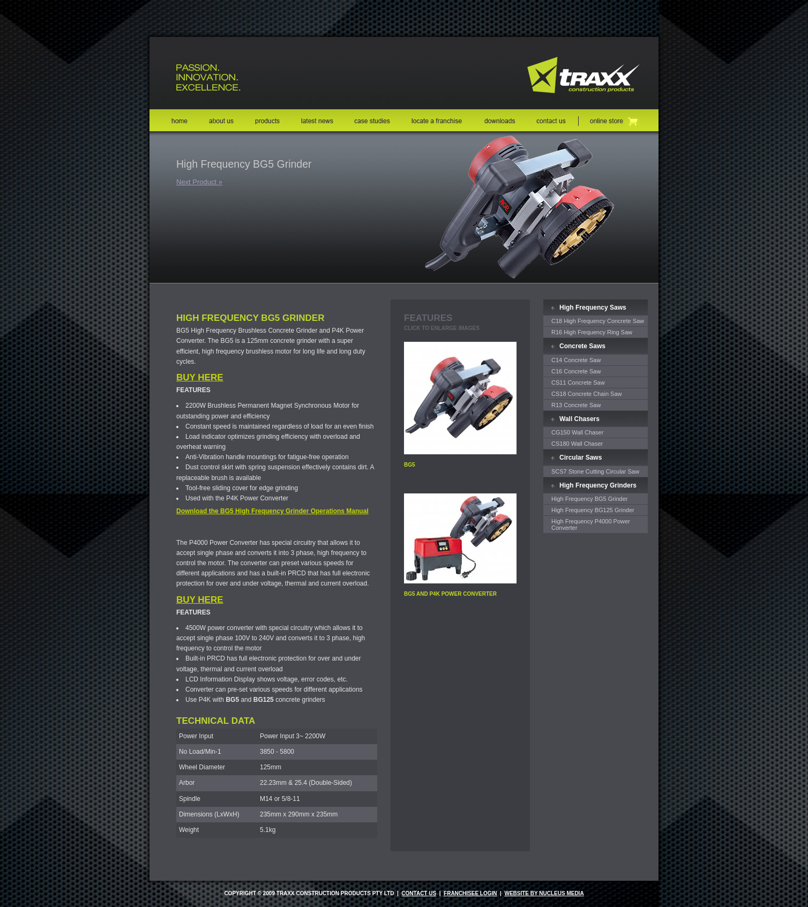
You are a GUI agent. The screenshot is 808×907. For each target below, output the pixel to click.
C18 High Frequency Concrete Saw (597, 321)
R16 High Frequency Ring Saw (591, 332)
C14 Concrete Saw (576, 360)
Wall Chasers (579, 419)
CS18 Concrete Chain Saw (586, 394)
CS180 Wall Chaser (577, 443)
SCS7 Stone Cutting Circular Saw (595, 471)
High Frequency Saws (592, 307)
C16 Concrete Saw (576, 371)
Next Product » (199, 182)
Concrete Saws (582, 346)
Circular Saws (580, 457)
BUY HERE (199, 377)
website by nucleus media (543, 893)
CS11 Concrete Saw (578, 382)
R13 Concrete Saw (576, 405)
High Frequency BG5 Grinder (589, 499)
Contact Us (418, 893)
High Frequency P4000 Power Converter (590, 524)
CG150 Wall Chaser (577, 432)
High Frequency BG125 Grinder (592, 510)
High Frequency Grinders (598, 485)
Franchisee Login (470, 893)
